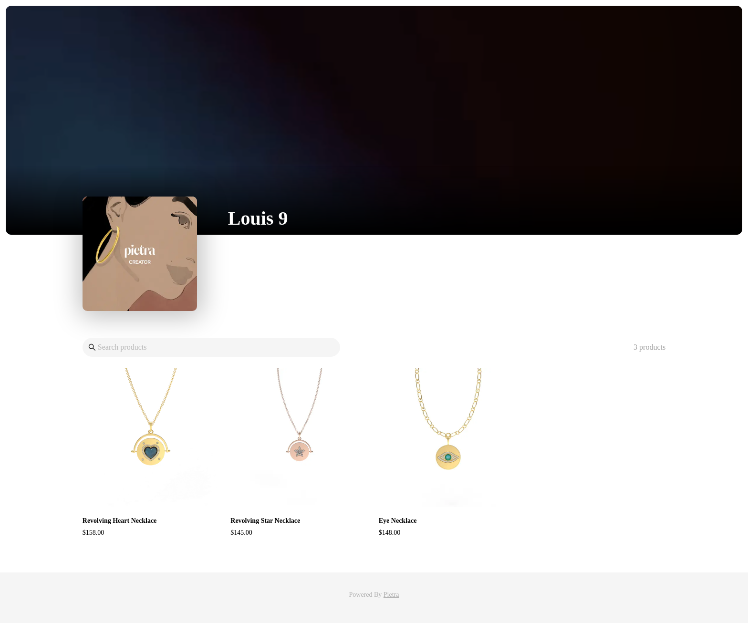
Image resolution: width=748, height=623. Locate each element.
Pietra (391, 594)
